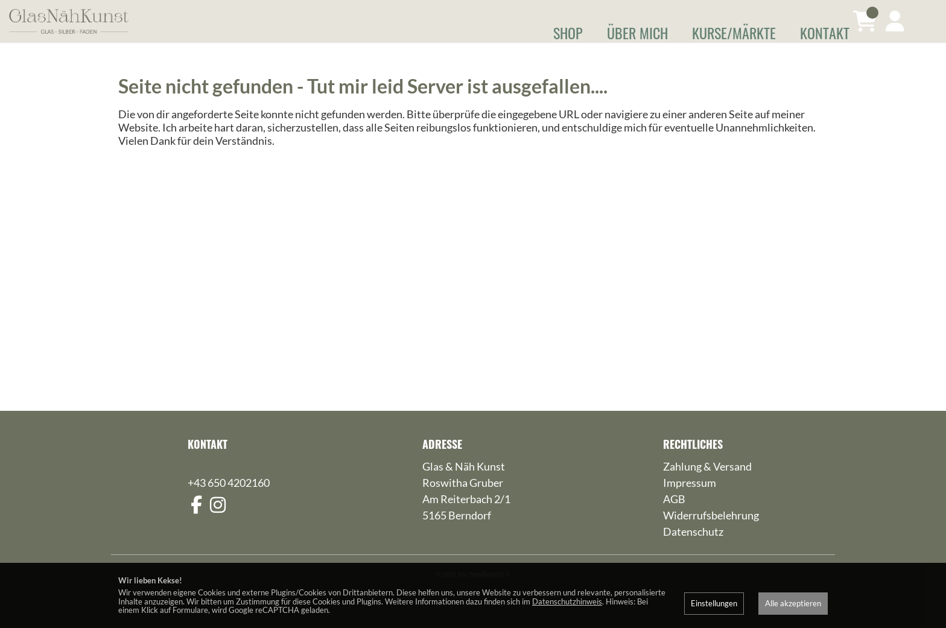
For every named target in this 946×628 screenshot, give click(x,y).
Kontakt (824, 32)
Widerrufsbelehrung (711, 532)
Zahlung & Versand (707, 483)
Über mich (637, 32)
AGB (674, 516)
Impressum (689, 500)
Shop (568, 32)
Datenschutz (693, 549)
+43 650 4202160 (229, 500)
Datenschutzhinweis (567, 601)
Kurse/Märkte (734, 32)
